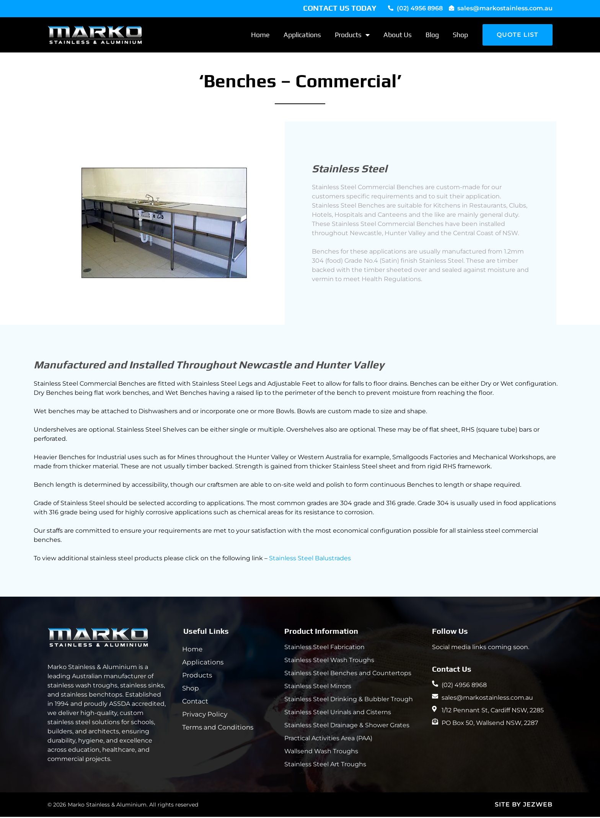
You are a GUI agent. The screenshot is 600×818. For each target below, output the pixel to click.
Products (352, 36)
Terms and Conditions (218, 728)
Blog (432, 36)
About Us (397, 36)
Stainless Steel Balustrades (310, 559)
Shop (460, 36)
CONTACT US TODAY (340, 7)
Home (260, 36)
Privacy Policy (205, 715)
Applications (302, 36)
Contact (196, 702)
